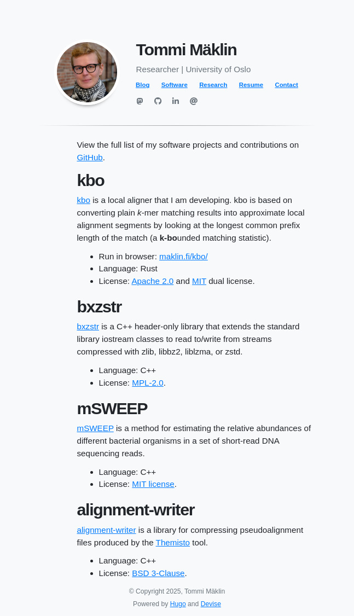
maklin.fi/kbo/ (183, 256)
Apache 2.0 (152, 281)
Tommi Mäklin (186, 49)
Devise (211, 604)
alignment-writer (106, 529)
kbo (84, 200)
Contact (286, 85)
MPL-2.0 (147, 382)
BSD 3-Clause (158, 573)
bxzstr (88, 326)
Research (213, 85)
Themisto (173, 542)
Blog (142, 85)
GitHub (90, 157)
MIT (199, 281)
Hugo (178, 604)
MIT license (153, 484)
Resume (251, 85)
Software (174, 85)
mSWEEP (95, 428)
